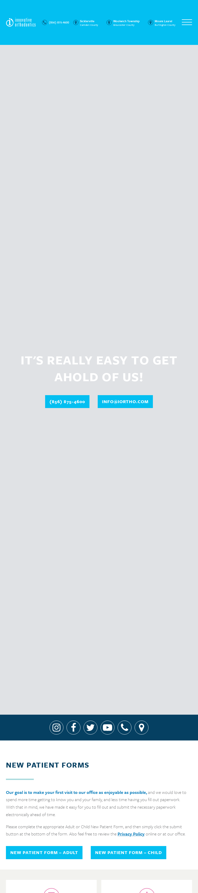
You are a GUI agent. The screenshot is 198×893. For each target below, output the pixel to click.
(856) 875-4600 (67, 401)
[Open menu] (187, 22)
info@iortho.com (125, 401)
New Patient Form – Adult (44, 852)
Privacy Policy (131, 834)
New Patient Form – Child (128, 852)
